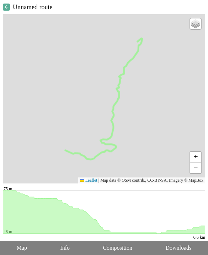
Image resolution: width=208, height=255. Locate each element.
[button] (195, 23)
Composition (117, 248)
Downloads (178, 248)
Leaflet (88, 180)
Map (22, 248)
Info (65, 248)
